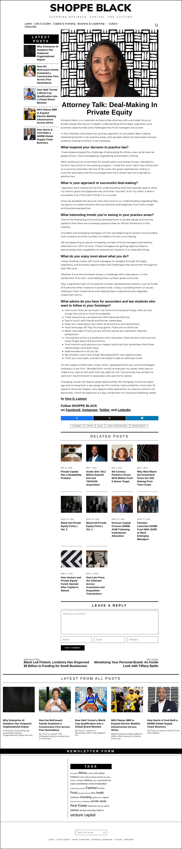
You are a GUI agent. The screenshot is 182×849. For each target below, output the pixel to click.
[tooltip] (77, 418)
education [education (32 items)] (102, 783)
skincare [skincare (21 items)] (100, 806)
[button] (104, 832)
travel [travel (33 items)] (99, 810)
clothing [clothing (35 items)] (88, 780)
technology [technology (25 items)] (91, 810)
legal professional (118, 426)
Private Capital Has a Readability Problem (71, 474)
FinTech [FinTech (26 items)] (101, 788)
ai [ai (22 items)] (88, 773)
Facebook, (73, 410)
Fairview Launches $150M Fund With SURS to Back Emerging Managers (147, 531)
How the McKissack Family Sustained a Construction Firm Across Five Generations (48, 74)
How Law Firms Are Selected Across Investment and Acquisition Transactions (95, 585)
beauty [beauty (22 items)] (87, 777)
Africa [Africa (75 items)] (82, 773)
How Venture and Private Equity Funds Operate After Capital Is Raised (71, 584)
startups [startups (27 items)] (82, 810)
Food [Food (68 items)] (73, 792)
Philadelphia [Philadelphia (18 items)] (86, 801)
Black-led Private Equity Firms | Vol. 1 (96, 526)
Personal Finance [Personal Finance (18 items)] (76, 801)
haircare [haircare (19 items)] (87, 793)
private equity (139, 426)
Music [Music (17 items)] (100, 797)
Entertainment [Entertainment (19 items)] (75, 788)
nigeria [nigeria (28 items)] (106, 797)
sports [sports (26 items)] (106, 806)
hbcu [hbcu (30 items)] (93, 793)
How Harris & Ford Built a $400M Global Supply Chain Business (45, 136)
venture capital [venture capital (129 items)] (83, 815)
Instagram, (90, 410)
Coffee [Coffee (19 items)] (94, 780)
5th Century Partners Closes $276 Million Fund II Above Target (122, 476)
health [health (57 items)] (100, 792)
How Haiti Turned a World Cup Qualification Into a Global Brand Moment (47, 96)
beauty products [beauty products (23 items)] (97, 777)
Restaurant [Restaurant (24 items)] (92, 806)
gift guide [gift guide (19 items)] (81, 793)
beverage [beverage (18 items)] (107, 777)
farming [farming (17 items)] (82, 788)
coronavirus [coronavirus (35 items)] (82, 783)
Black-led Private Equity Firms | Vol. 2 (71, 526)
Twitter (104, 410)
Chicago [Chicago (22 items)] (80, 780)
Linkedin (124, 410)
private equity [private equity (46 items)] (98, 801)
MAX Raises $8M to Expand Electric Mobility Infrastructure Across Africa (47, 116)
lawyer (89, 426)
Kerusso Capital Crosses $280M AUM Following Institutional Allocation (121, 529)
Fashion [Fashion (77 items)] (91, 788)
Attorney (76, 426)
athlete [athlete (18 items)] (82, 777)
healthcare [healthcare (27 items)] (74, 797)
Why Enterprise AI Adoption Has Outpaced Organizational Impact (47, 53)
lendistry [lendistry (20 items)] (95, 797)
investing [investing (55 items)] (85, 797)
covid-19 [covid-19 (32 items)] (93, 783)
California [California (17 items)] (73, 780)
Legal (100, 426)
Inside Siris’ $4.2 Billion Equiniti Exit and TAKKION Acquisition (96, 478)
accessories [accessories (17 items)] (74, 773)
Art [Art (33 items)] (96, 773)
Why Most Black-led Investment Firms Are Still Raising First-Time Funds (147, 478)
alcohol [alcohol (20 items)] (91, 773)
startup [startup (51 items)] (74, 810)
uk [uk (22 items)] (103, 810)
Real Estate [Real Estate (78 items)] (78, 805)
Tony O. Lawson (76, 398)
